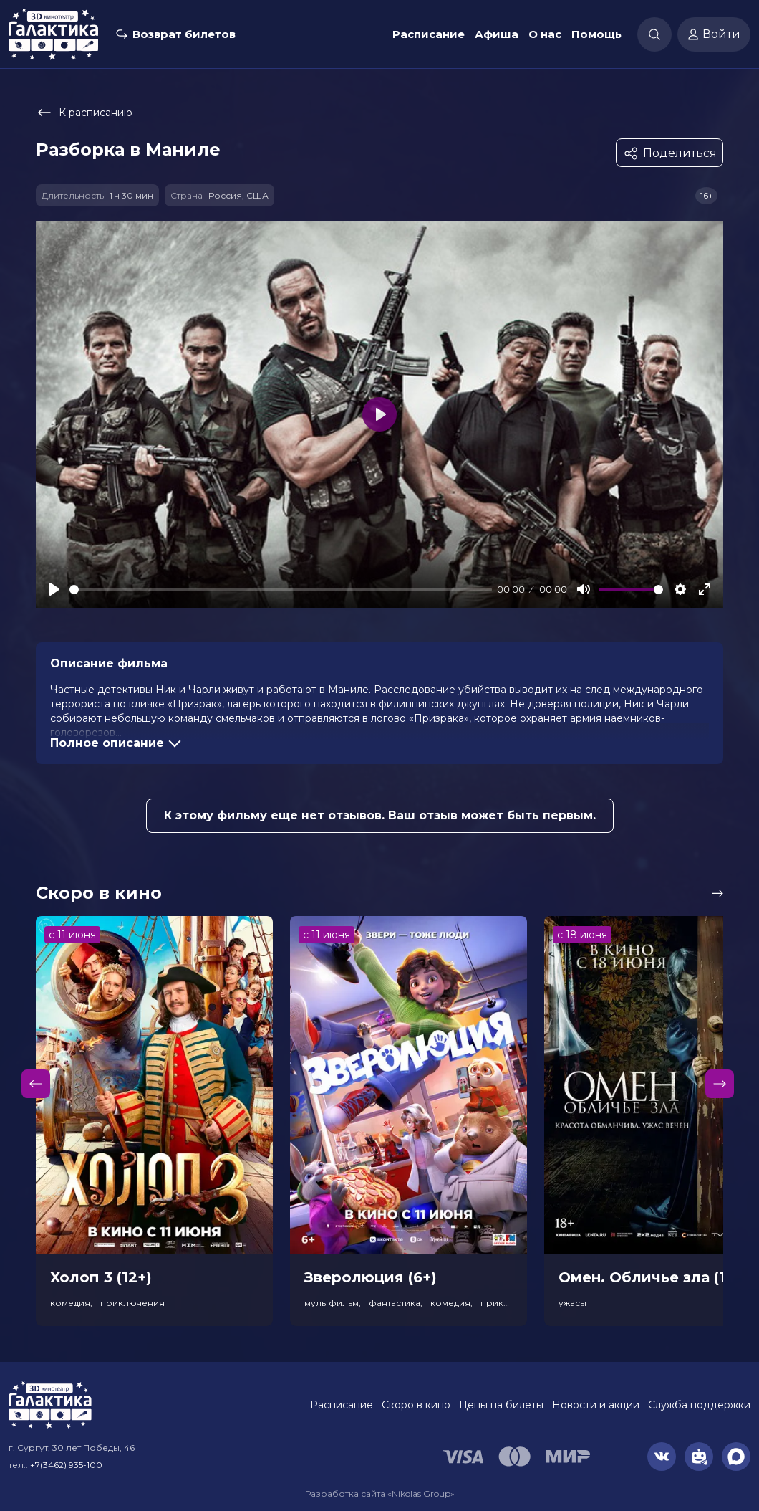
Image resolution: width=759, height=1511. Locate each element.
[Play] (54, 589)
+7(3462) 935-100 (66, 1464)
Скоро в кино (416, 1404)
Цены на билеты (501, 1404)
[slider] (280, 589)
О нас (544, 34)
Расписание (428, 34)
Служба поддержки (699, 1404)
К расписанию (84, 112)
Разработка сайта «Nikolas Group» (380, 1493)
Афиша (496, 34)
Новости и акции (595, 1404)
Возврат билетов (184, 34)
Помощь (596, 34)
